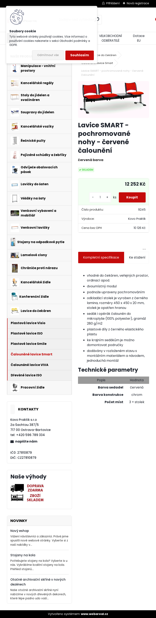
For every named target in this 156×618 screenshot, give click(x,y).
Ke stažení (137, 257)
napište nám (26, 441)
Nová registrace (138, 3)
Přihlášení (113, 3)
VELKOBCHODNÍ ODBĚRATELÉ (110, 38)
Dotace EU (139, 38)
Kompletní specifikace (101, 257)
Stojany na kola (22, 555)
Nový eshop (19, 531)
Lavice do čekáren (104, 55)
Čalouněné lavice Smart (97, 63)
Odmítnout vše (48, 55)
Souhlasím (79, 55)
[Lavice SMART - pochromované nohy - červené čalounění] (113, 99)
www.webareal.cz (94, 614)
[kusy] (99, 197)
